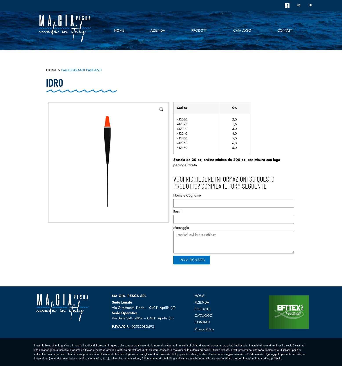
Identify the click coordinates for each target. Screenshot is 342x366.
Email (177, 212)
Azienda (157, 30)
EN (310, 5)
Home (119, 30)
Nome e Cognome (187, 196)
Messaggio (181, 228)
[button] (161, 109)
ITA (298, 5)
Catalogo (242, 30)
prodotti (199, 30)
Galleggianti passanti (81, 70)
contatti (285, 30)
